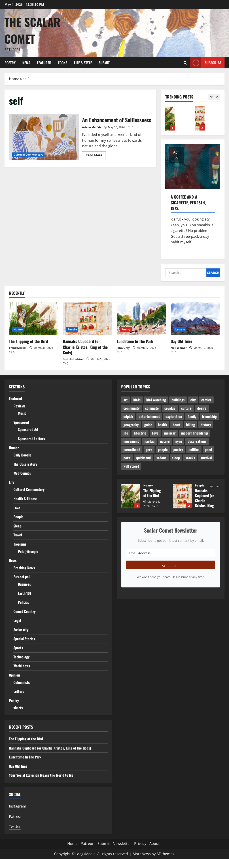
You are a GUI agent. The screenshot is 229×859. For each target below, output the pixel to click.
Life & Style (83, 62)
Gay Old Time (181, 341)
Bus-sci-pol (21, 576)
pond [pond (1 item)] (208, 449)
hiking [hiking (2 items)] (190, 424)
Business (24, 584)
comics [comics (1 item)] (206, 400)
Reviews (19, 406)
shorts (18, 707)
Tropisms (19, 544)
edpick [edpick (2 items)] (128, 416)
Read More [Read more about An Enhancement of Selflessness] (96, 156)
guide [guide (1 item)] (148, 424)
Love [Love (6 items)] (155, 433)
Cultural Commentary (28, 154)
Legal (17, 620)
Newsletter (122, 843)
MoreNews (142, 853)
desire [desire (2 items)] (201, 408)
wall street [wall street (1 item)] (131, 466)
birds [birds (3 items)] (137, 400)
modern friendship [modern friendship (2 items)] (194, 433)
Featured (44, 62)
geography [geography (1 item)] (131, 424)
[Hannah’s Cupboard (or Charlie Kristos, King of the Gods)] (87, 318)
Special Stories (24, 638)
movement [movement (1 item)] (131, 441)
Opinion (14, 675)
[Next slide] (217, 97)
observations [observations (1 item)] (197, 441)
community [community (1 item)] (131, 408)
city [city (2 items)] (193, 400)
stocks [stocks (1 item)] (190, 458)
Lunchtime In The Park (135, 341)
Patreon (16, 816)
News (26, 62)
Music (22, 413)
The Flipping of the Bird (170, 118)
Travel (17, 535)
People (72, 329)
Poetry (10, 62)
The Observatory (25, 464)
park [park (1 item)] (149, 449)
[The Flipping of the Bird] (33, 318)
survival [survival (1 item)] (206, 458)
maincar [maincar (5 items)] (170, 433)
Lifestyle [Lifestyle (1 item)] (140, 433)
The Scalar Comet (32, 30)
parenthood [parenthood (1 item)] (131, 449)
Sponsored (21, 422)
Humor (18, 329)
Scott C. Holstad (73, 359)
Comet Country (24, 611)
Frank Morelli (18, 348)
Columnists (21, 682)
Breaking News (24, 567)
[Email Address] (170, 553)
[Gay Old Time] (195, 318)
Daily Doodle (22, 455)
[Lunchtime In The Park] (141, 318)
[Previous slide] (211, 97)
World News (21, 665)
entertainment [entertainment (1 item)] (149, 416)
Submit (104, 62)
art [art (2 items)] (125, 400)
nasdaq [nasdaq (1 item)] (149, 441)
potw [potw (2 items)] (127, 458)
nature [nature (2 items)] (165, 441)
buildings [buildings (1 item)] (178, 400)
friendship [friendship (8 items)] (209, 416)
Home (14, 78)
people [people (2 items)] (163, 449)
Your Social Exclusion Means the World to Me (41, 775)
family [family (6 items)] (192, 416)
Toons (62, 62)
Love (16, 507)
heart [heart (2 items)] (176, 424)
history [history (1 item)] (206, 424)
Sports (18, 647)
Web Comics (22, 473)
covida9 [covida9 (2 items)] (170, 408)
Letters (180, 329)
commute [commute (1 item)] (152, 408)
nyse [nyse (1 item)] (178, 441)
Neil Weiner (179, 348)
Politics (23, 602)
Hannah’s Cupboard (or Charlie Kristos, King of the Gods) (200, 118)
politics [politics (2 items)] (194, 449)
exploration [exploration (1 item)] (173, 416)
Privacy (140, 843)
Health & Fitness (25, 498)
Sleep (17, 526)
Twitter (15, 826)
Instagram (17, 806)
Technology (21, 657)
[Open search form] (185, 62)
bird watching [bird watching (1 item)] (156, 400)
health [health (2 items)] (162, 424)
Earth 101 (24, 593)
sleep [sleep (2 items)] (176, 458)
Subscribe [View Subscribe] (205, 62)
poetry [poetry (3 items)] (178, 449)
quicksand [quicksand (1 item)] (143, 458)
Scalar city (20, 629)
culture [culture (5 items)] (186, 408)
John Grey (123, 348)
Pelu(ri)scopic (28, 551)
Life (11, 482)
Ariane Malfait (91, 127)
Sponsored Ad (28, 429)
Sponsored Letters (31, 438)
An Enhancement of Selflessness (44, 137)
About (154, 843)
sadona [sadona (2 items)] (161, 458)
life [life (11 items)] (125, 433)
